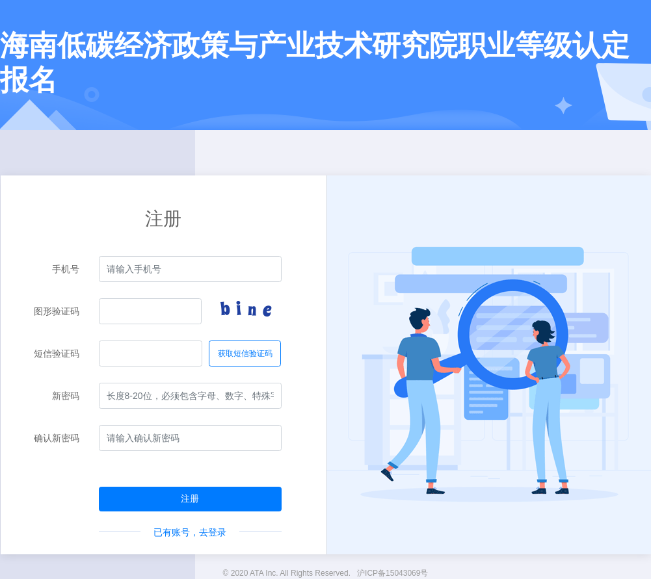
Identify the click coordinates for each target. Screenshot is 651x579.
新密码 (65, 396)
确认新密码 (56, 438)
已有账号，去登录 (189, 532)
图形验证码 (56, 311)
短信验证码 (56, 353)
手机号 (65, 269)
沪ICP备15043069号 (392, 573)
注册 (190, 498)
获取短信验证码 (245, 353)
